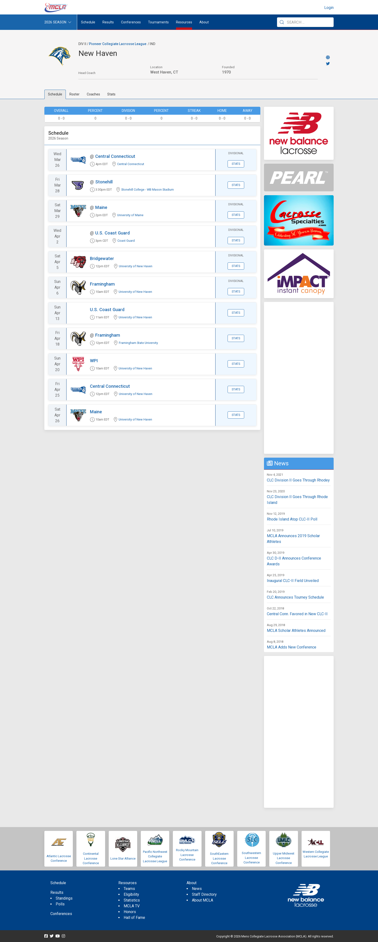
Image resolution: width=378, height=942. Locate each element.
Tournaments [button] (158, 22)
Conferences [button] (131, 22)
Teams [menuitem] (129, 888)
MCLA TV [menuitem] (132, 906)
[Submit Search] (282, 22)
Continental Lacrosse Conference (91, 858)
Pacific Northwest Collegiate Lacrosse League (155, 856)
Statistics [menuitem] (132, 900)
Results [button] (108, 22)
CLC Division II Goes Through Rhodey (298, 480)
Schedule (55, 94)
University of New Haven (135, 266)
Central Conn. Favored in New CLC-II (297, 614)
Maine (101, 207)
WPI (94, 360)
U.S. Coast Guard (112, 232)
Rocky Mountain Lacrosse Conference (187, 854)
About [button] (204, 22)
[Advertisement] (299, 378)
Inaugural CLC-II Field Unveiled (293, 580)
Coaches (93, 94)
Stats (111, 94)
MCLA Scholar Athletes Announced (296, 630)
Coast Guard (126, 240)
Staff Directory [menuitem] (204, 894)
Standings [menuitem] (64, 898)
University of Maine (130, 215)
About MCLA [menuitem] (202, 900)
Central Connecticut (115, 156)
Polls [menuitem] (60, 904)
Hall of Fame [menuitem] (134, 917)
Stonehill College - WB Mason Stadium (147, 189)
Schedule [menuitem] (88, 22)
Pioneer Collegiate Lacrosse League (117, 44)
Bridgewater (102, 258)
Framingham (102, 284)
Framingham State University (138, 343)
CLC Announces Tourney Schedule (295, 597)
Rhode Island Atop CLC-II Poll (292, 519)
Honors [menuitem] (130, 911)
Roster (74, 94)
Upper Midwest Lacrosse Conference (283, 858)
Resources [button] (184, 22)
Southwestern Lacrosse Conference (251, 857)
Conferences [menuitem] (61, 913)
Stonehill (104, 181)
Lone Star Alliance (122, 858)
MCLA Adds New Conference (291, 647)
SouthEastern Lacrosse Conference (219, 858)
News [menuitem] (197, 888)
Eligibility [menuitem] (131, 894)
